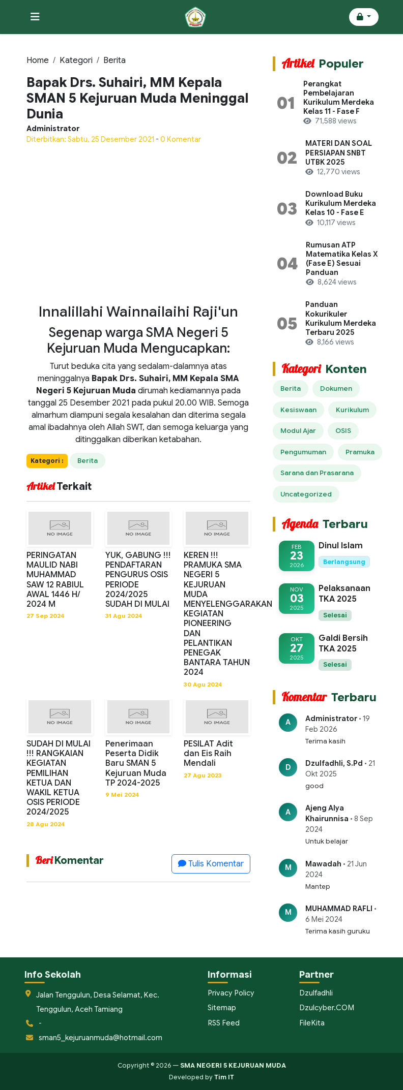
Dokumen (336, 388)
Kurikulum (352, 410)
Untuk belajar (326, 841)
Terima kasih (325, 741)
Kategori (76, 60)
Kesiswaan (298, 410)
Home (37, 60)
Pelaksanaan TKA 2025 (344, 593)
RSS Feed (223, 1022)
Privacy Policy (230, 993)
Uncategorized (306, 494)
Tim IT (224, 1077)
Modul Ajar (298, 430)
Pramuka (360, 452)
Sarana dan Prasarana (317, 473)
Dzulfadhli (315, 993)
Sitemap (222, 1007)
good (314, 786)
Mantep (317, 886)
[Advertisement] (138, 224)
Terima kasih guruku (337, 931)
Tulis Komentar (211, 864)
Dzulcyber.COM (326, 1007)
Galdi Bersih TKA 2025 (343, 643)
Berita (114, 60)
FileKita (311, 1022)
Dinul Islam (341, 546)
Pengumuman (303, 452)
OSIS (343, 430)
